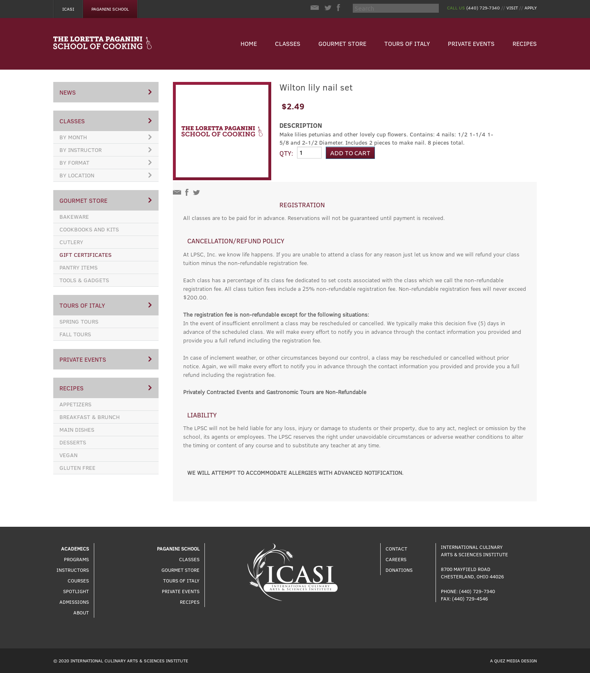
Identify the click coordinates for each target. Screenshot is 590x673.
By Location (105, 175)
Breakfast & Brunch (89, 417)
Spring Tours (78, 321)
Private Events (471, 43)
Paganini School (110, 9)
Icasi (68, 9)
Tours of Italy (407, 43)
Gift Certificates (85, 254)
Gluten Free (77, 467)
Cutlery (71, 242)
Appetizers (75, 404)
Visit (512, 8)
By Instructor (105, 150)
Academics (75, 548)
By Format (105, 162)
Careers (396, 559)
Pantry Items (78, 267)
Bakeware (74, 216)
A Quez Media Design (513, 660)
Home (249, 43)
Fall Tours (75, 334)
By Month (105, 137)
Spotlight (76, 591)
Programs (76, 559)
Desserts (72, 442)
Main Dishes (76, 429)
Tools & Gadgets (84, 280)
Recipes (525, 43)
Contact (396, 548)
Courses (78, 580)
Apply (530, 8)
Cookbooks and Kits (89, 229)
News (105, 92)
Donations (399, 569)
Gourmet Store (342, 43)
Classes (287, 43)
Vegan (68, 455)
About (81, 612)
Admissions (74, 601)
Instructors (73, 569)
